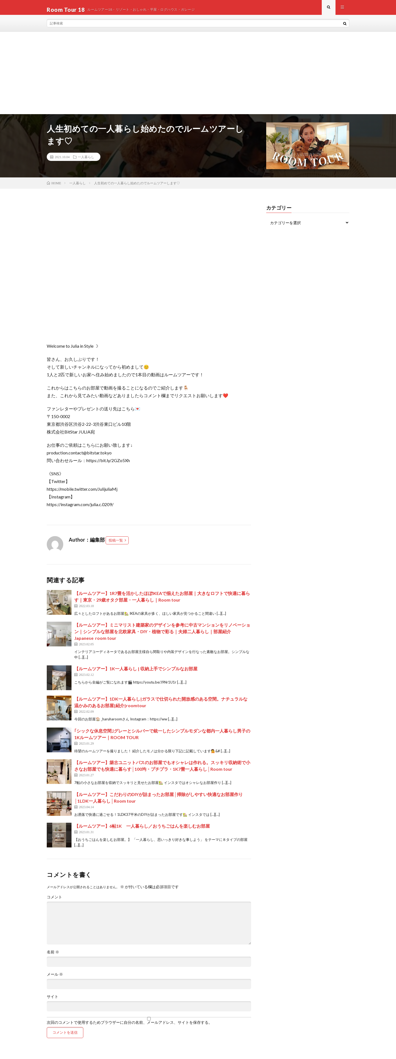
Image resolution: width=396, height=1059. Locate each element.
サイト (52, 1001)
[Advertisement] (198, 77)
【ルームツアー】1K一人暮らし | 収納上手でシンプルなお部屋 (135, 673)
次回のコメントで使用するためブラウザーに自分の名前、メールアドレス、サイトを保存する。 (129, 1027)
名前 (53, 956)
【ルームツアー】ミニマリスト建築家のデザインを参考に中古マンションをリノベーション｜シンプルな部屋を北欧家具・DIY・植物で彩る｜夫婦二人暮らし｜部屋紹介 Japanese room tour (162, 636)
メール (55, 979)
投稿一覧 (116, 544)
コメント (54, 901)
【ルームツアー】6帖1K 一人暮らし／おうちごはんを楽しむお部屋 (142, 830)
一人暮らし (86, 161)
